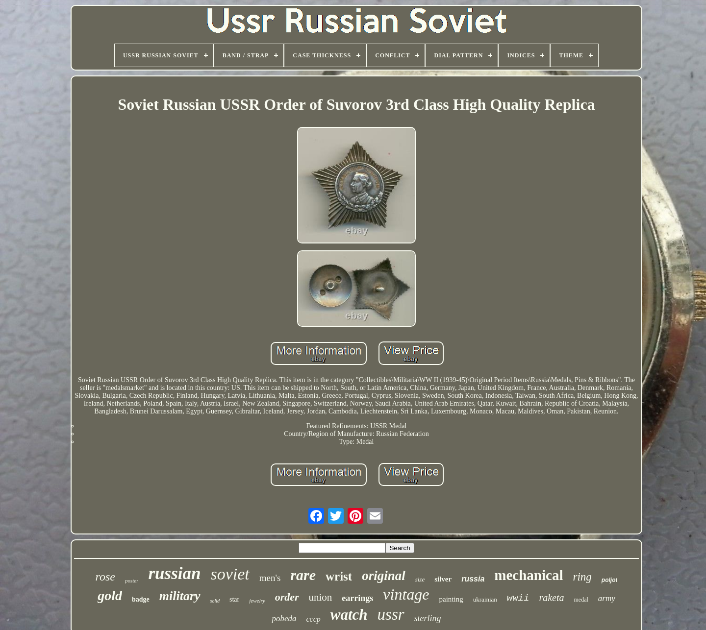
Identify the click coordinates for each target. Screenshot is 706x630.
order (287, 597)
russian (174, 573)
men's (270, 578)
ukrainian (485, 599)
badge (141, 599)
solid (215, 601)
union (320, 597)
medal (581, 599)
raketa (551, 597)
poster (132, 580)
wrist (339, 576)
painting (451, 599)
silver (443, 579)
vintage (406, 594)
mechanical (528, 575)
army (606, 598)
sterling (427, 618)
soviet (229, 574)
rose (105, 576)
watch (349, 614)
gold (110, 595)
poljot (610, 580)
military (180, 596)
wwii (518, 598)
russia (472, 579)
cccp (313, 619)
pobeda (284, 618)
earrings (357, 598)
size (420, 579)
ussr (391, 614)
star (234, 599)
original (383, 575)
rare (303, 575)
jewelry (257, 601)
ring (582, 577)
